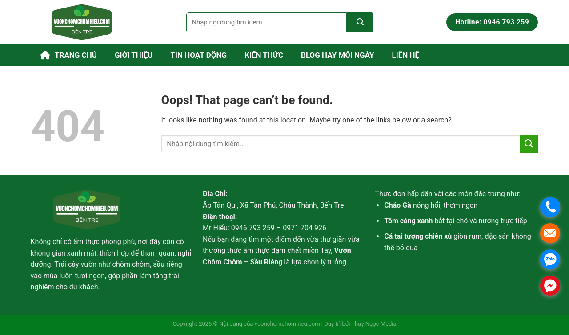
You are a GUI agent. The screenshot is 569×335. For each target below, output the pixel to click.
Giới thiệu (134, 55)
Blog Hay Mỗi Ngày (337, 55)
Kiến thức (263, 55)
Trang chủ (68, 55)
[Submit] (360, 22)
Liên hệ (406, 55)
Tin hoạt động (199, 55)
